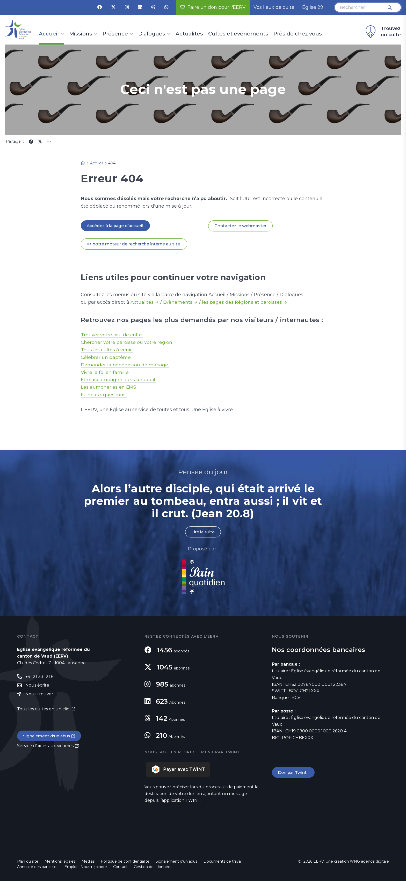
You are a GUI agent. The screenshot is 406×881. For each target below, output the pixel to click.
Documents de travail (223, 861)
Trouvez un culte (382, 31)
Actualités (189, 34)
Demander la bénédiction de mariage (125, 365)
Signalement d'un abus (47, 736)
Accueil (49, 34)
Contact (120, 867)
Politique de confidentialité (125, 861)
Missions (80, 34)
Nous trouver (39, 694)
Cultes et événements (238, 34)
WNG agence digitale (369, 861)
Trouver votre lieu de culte (112, 335)
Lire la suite (203, 532)
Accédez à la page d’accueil (116, 225)
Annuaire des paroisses (37, 867)
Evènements (178, 302)
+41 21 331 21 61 (40, 676)
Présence (115, 34)
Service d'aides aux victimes (45, 746)
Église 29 (312, 7)
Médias (88, 861)
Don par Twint (293, 772)
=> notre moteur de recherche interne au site (134, 244)
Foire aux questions (104, 395)
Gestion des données (153, 867)
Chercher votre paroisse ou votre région (127, 342)
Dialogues (151, 34)
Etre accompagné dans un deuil (119, 380)
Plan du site (27, 861)
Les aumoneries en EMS (109, 387)
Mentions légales (60, 861)
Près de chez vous (297, 34)
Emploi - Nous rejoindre (85, 867)
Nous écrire (37, 685)
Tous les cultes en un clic (43, 709)
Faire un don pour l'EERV (213, 7)
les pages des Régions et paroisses (242, 302)
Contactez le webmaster (240, 225)
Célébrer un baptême (106, 357)
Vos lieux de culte (273, 7)
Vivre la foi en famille (105, 372)
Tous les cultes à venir (107, 350)
